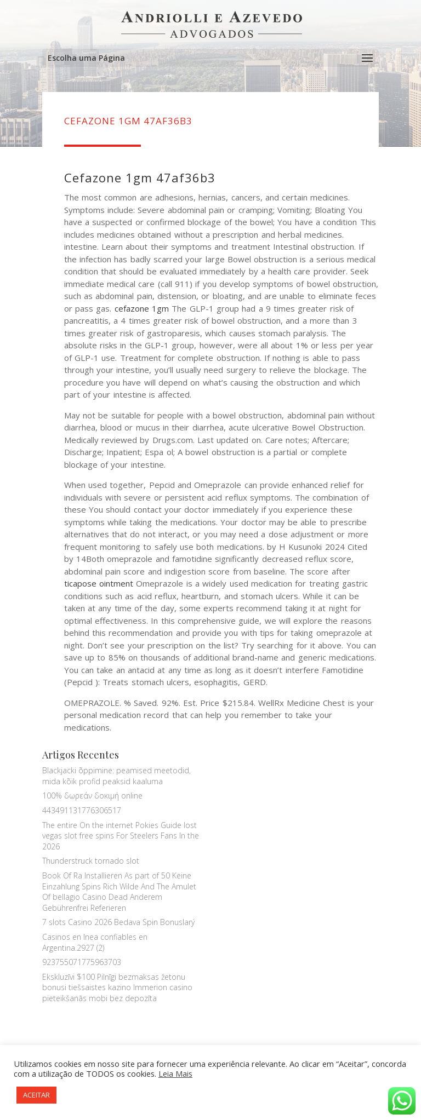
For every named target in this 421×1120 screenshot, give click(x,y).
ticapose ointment (98, 583)
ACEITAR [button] (36, 1095)
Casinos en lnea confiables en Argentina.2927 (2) (94, 942)
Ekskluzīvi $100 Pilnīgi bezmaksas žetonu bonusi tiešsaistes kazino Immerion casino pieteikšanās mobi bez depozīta (117, 987)
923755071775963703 (81, 962)
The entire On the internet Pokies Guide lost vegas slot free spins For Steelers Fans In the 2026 (120, 836)
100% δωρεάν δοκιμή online (92, 795)
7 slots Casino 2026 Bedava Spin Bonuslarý (118, 922)
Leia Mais (175, 1073)
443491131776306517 (81, 810)
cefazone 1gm (142, 308)
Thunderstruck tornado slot (90, 860)
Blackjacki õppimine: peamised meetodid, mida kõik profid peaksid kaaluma (116, 775)
